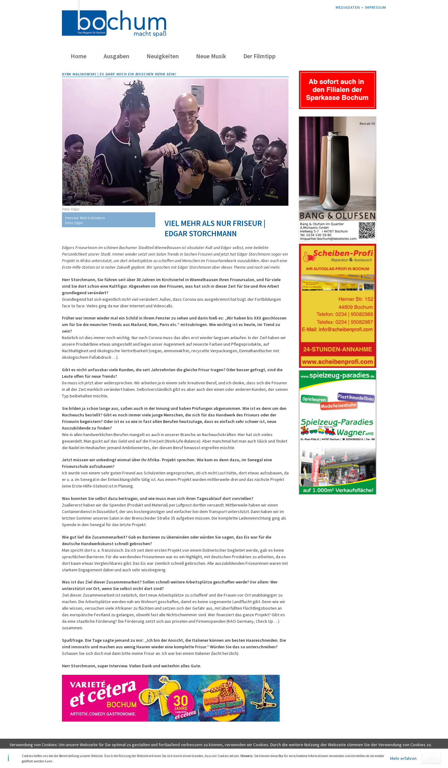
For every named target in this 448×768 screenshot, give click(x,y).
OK (431, 758)
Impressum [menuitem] (375, 7)
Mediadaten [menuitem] (348, 7)
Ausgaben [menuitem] (116, 56)
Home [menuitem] (78, 56)
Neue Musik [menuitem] (211, 56)
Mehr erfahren (403, 758)
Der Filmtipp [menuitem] (259, 56)
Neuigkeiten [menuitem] (163, 56)
